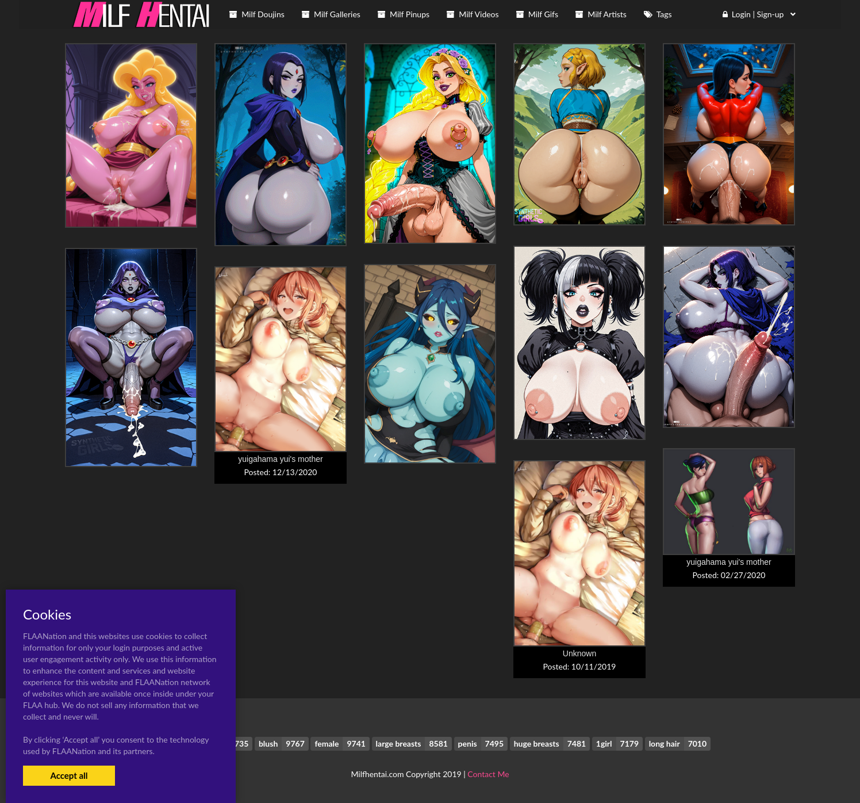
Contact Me (488, 774)
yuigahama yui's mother (280, 459)
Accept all (68, 775)
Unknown (579, 653)
